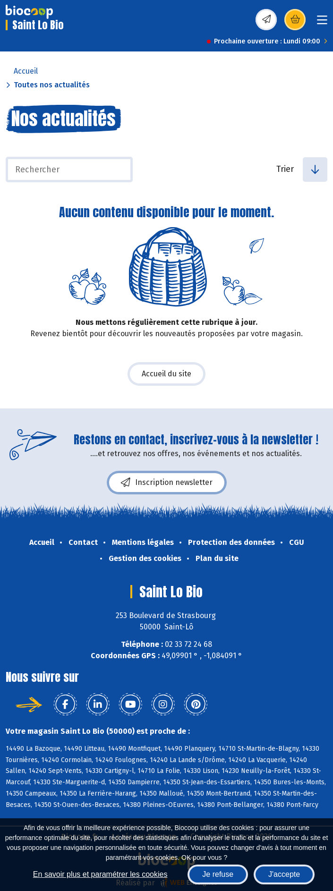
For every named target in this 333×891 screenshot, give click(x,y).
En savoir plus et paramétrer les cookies (100, 874)
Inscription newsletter (167, 482)
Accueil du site (166, 373)
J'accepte (284, 874)
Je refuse (217, 874)
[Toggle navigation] (322, 23)
